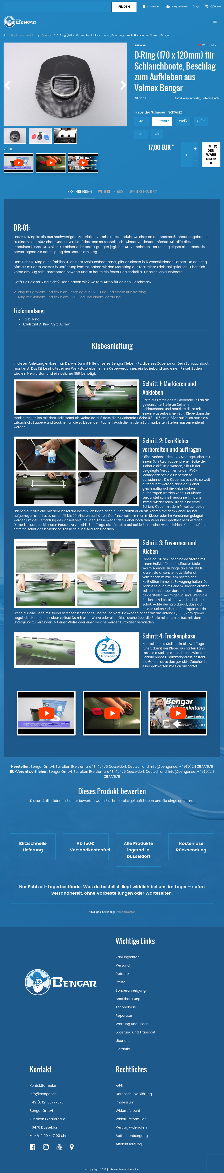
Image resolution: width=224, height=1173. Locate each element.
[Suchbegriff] (57, 7)
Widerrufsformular (131, 1119)
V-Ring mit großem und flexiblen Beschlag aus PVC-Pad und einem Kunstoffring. (80, 292)
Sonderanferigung (131, 990)
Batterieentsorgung (132, 1136)
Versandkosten (126, 912)
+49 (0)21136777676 (47, 1102)
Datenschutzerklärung (134, 1094)
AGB (119, 1085)
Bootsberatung (128, 999)
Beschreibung (79, 191)
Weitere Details (110, 191)
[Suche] (124, 7)
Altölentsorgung (129, 1144)
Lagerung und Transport (135, 1032)
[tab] (79, 191)
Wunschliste (209, 45)
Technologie (126, 1007)
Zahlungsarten (128, 957)
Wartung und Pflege (132, 1024)
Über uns (123, 1040)
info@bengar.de (43, 1094)
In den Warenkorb (211, 155)
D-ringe (46, 35)
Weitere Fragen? (143, 191)
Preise (121, 982)
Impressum (125, 1102)
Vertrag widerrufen (131, 1127)
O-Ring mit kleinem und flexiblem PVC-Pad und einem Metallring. (67, 297)
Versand (123, 965)
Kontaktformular (43, 1085)
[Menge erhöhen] (195, 148)
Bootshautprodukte (23, 35)
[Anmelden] (151, 6)
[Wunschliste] (196, 6)
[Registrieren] (177, 6)
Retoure (122, 974)
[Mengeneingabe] (186, 154)
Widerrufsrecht (128, 1111)
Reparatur (124, 1015)
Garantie (123, 1049)
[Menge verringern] (195, 161)
